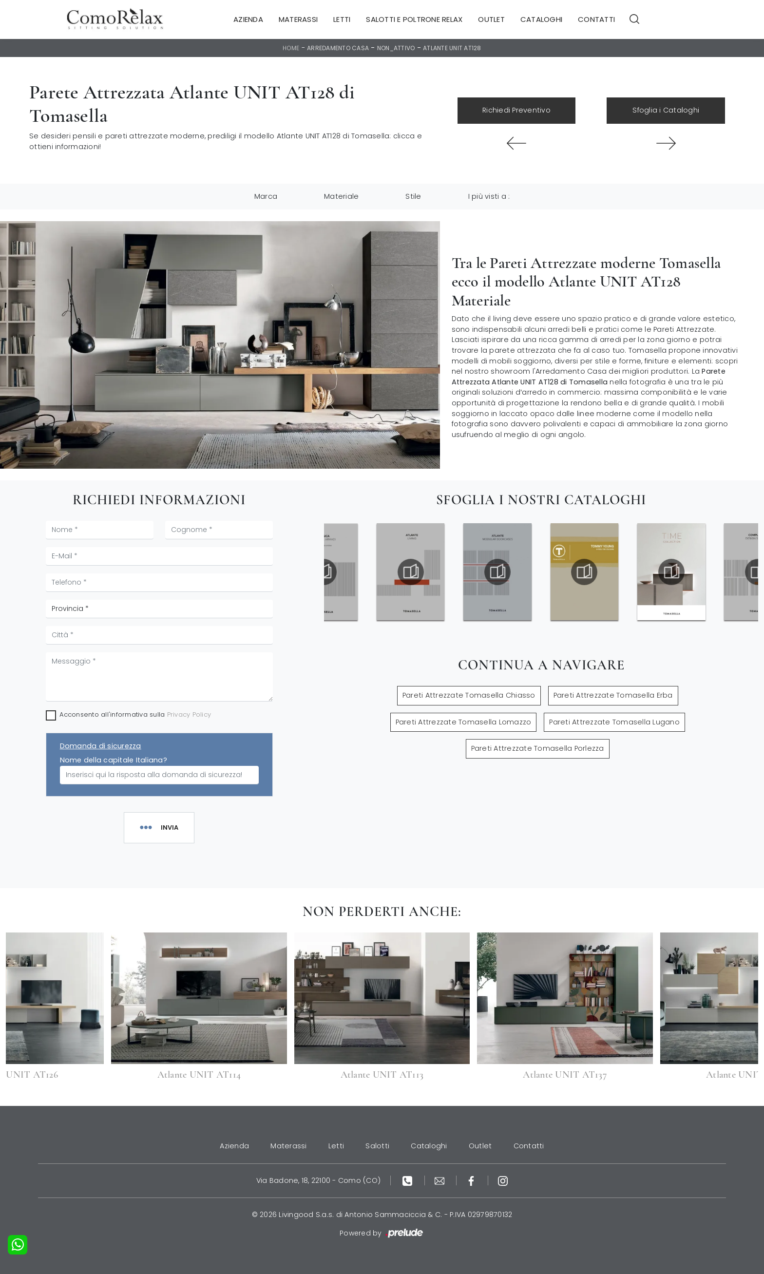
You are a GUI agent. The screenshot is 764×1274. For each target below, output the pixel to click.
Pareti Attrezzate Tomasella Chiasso (468, 695)
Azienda (248, 19)
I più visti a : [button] (489, 196)
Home (291, 48)
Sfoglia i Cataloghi (665, 110)
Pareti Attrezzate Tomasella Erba (613, 695)
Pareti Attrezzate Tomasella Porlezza (537, 748)
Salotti (377, 1146)
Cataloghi (541, 19)
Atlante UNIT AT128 (452, 48)
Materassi (298, 19)
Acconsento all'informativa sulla (135, 714)
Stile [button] (413, 196)
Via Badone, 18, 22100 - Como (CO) (318, 1180)
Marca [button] (265, 196)
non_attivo (396, 48)
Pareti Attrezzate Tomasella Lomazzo (464, 722)
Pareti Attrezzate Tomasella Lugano (614, 722)
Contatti (596, 19)
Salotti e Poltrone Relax (414, 19)
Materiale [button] (341, 196)
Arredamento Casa (338, 48)
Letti (341, 19)
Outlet (491, 19)
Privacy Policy (189, 714)
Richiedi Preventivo (516, 110)
